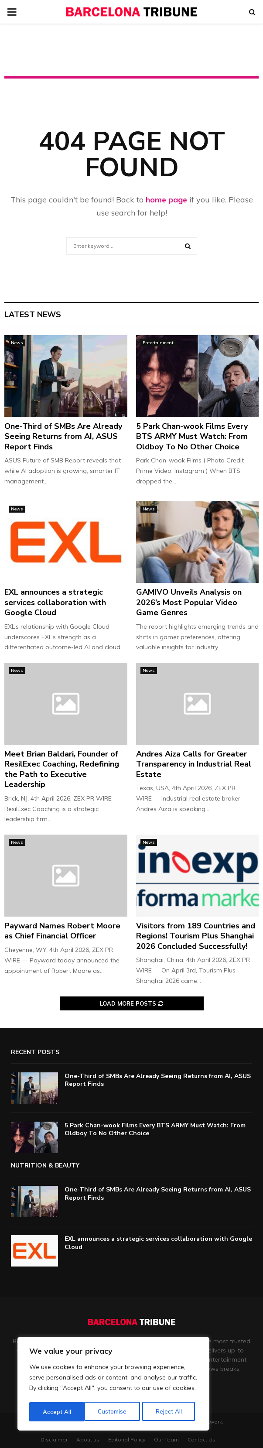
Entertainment (158, 343)
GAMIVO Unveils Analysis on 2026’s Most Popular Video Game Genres (189, 602)
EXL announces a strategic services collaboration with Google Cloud (55, 602)
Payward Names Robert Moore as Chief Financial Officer (62, 931)
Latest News (32, 314)
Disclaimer (54, 1439)
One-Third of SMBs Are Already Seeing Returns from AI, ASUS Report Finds (63, 436)
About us (87, 1439)
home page (166, 200)
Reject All (114, 1412)
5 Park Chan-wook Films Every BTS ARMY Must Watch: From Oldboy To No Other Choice (192, 436)
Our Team (166, 1439)
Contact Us (201, 1439)
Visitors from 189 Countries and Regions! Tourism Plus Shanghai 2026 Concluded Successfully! (195, 936)
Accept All (170, 1412)
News (17, 343)
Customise (57, 1412)
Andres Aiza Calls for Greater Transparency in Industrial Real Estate (193, 764)
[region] (113, 1385)
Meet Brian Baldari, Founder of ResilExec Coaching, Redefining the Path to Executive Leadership (61, 769)
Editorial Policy (126, 1439)
